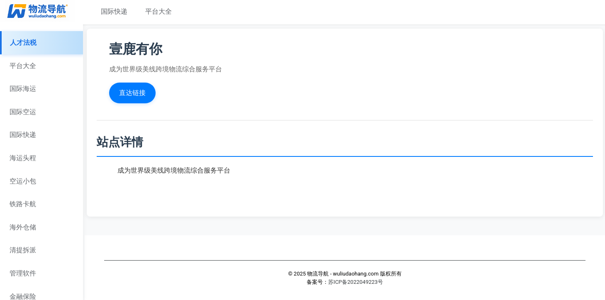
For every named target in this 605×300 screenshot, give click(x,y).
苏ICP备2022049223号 (355, 282)
